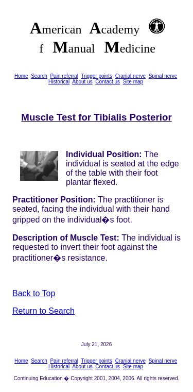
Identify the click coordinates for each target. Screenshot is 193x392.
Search (39, 76)
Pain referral (64, 76)
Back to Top (33, 293)
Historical (58, 81)
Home (21, 76)
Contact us (107, 81)
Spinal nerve (163, 76)
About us (82, 81)
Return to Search (43, 310)
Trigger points (96, 76)
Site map (133, 81)
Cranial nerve (130, 76)
